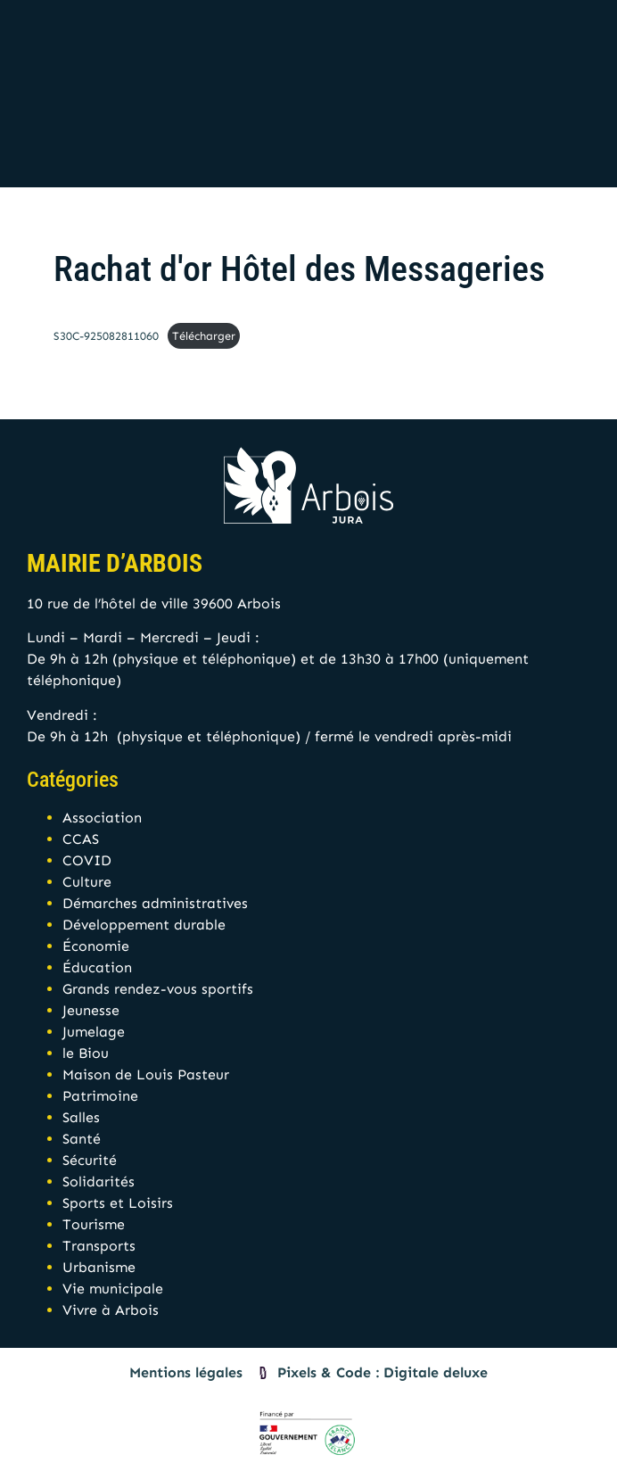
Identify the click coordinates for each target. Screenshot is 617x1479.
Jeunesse (90, 1010)
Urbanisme (99, 1267)
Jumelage (93, 1031)
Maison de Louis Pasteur (145, 1074)
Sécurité (89, 1160)
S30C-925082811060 (106, 336)
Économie (95, 946)
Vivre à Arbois (110, 1309)
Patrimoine (100, 1095)
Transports (99, 1245)
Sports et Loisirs (117, 1202)
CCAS (80, 838)
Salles (81, 1117)
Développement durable (144, 924)
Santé (81, 1138)
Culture (86, 881)
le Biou (85, 1053)
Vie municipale (112, 1288)
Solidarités (98, 1181)
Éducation (97, 967)
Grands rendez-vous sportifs (157, 988)
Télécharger (203, 336)
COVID (86, 860)
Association (102, 817)
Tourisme (93, 1224)
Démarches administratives (155, 903)
